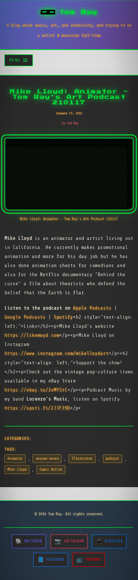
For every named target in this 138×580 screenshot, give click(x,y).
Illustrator (82, 458)
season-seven (47, 458)
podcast (112, 458)
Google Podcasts (25, 317)
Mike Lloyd (17, 469)
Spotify (63, 317)
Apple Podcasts (92, 308)
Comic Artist (51, 469)
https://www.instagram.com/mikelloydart (56, 353)
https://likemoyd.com (31, 335)
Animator (15, 458)
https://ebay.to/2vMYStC (35, 390)
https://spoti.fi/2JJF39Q (37, 408)
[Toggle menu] (18, 60)
